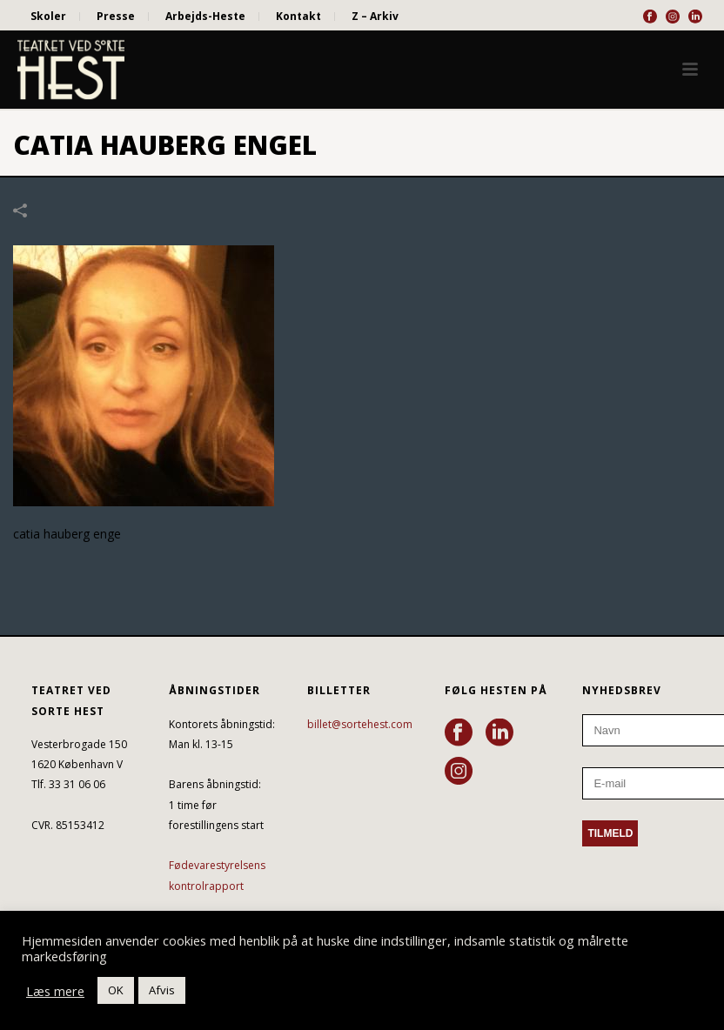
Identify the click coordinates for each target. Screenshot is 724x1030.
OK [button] (116, 990)
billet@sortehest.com (359, 724)
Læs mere (55, 991)
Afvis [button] (162, 990)
